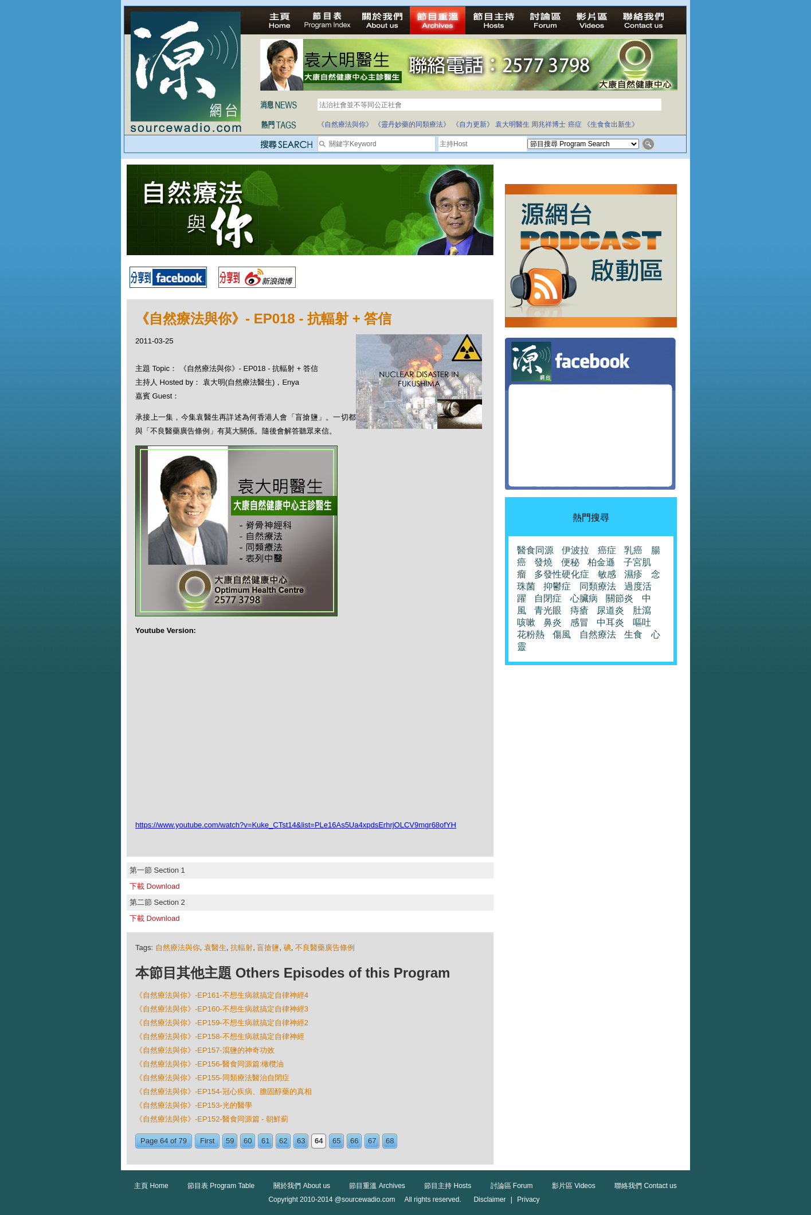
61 (265, 1140)
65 (336, 1140)
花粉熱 (530, 634)
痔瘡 (579, 610)
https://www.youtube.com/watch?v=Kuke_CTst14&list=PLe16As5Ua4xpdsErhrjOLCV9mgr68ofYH (295, 825)
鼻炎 (552, 622)
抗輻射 (241, 947)
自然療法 (597, 634)
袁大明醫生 (512, 124)
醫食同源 (535, 550)
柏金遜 (601, 562)
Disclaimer (489, 1200)
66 (354, 1140)
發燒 (543, 562)
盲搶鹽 (268, 947)
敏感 (607, 574)
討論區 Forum (512, 1186)
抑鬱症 (557, 586)
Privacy (528, 1200)
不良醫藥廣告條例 (325, 947)
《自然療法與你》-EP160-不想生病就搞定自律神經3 (221, 1009)
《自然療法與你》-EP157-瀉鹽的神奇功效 (205, 1050)
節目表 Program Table (220, 1186)
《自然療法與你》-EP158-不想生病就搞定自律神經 (219, 1036)
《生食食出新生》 (610, 124)
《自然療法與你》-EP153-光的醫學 (193, 1105)
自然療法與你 (177, 947)
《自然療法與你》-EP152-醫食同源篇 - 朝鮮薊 (211, 1119)
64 (319, 1140)
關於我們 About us (301, 1186)
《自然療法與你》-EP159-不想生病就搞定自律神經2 (221, 1022)
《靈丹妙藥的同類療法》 (412, 124)
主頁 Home (151, 1186)
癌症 (575, 124)
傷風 (562, 634)
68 (390, 1140)
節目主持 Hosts (447, 1186)
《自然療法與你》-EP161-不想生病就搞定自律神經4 (221, 995)
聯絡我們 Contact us (645, 1186)
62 (283, 1140)
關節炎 (619, 598)
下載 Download (154, 886)
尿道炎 (610, 610)
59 (230, 1140)
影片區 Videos (573, 1186)
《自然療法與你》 (345, 124)
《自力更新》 (472, 124)
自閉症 (548, 598)
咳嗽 (526, 622)
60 (248, 1140)
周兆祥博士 (548, 124)
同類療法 (597, 586)
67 (372, 1140)
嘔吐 (642, 622)
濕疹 (633, 574)
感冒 (579, 622)
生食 (633, 634)
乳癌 (633, 550)
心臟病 (584, 598)
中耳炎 (610, 622)
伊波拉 (575, 550)
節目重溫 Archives (377, 1186)
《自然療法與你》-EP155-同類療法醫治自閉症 (212, 1077)
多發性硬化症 (561, 574)
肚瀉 (642, 610)
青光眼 (548, 610)
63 (301, 1140)
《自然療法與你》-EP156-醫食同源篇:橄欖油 (209, 1064)
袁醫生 (215, 947)
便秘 (570, 562)
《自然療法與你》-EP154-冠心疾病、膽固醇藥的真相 (223, 1091)
